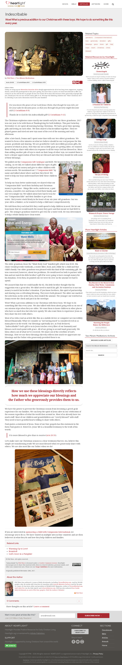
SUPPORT (10, 637)
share (102, 44)
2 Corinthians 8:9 (23, 82)
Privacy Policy (98, 654)
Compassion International (103, 37)
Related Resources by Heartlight (99, 56)
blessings (89, 44)
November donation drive (29, 89)
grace (96, 44)
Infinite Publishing (37, 633)
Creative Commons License (48, 563)
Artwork (96, 4)
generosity (94, 41)
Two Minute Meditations (25, 78)
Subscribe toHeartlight (80, 631)
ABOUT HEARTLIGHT (16, 625)
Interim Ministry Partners (62, 584)
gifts (109, 41)
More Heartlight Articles (96, 229)
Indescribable (10, 563)
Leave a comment (41, 606)
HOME (106, 4)
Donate (10, 646)
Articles (84, 4)
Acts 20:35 (10, 82)
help (111, 44)
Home (104, 645)
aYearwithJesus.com (48, 588)
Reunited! (13, 551)
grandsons (89, 37)
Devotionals (107, 630)
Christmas (100, 47)
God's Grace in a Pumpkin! (20, 554)
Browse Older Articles (101, 340)
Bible (74, 4)
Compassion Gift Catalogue (33, 162)
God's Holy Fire (20, 588)
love (87, 41)
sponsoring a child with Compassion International (48, 532)
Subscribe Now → (93, 616)
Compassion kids (45, 170)
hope (87, 47)
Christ (108, 47)
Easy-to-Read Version (61, 657)
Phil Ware (10, 78)
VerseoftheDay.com (64, 582)
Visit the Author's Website (55, 590)
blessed (88, 51)
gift (107, 44)
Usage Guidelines (42, 567)
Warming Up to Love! (18, 549)
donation (103, 41)
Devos (65, 4)
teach (93, 47)
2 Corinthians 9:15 (39, 82)
